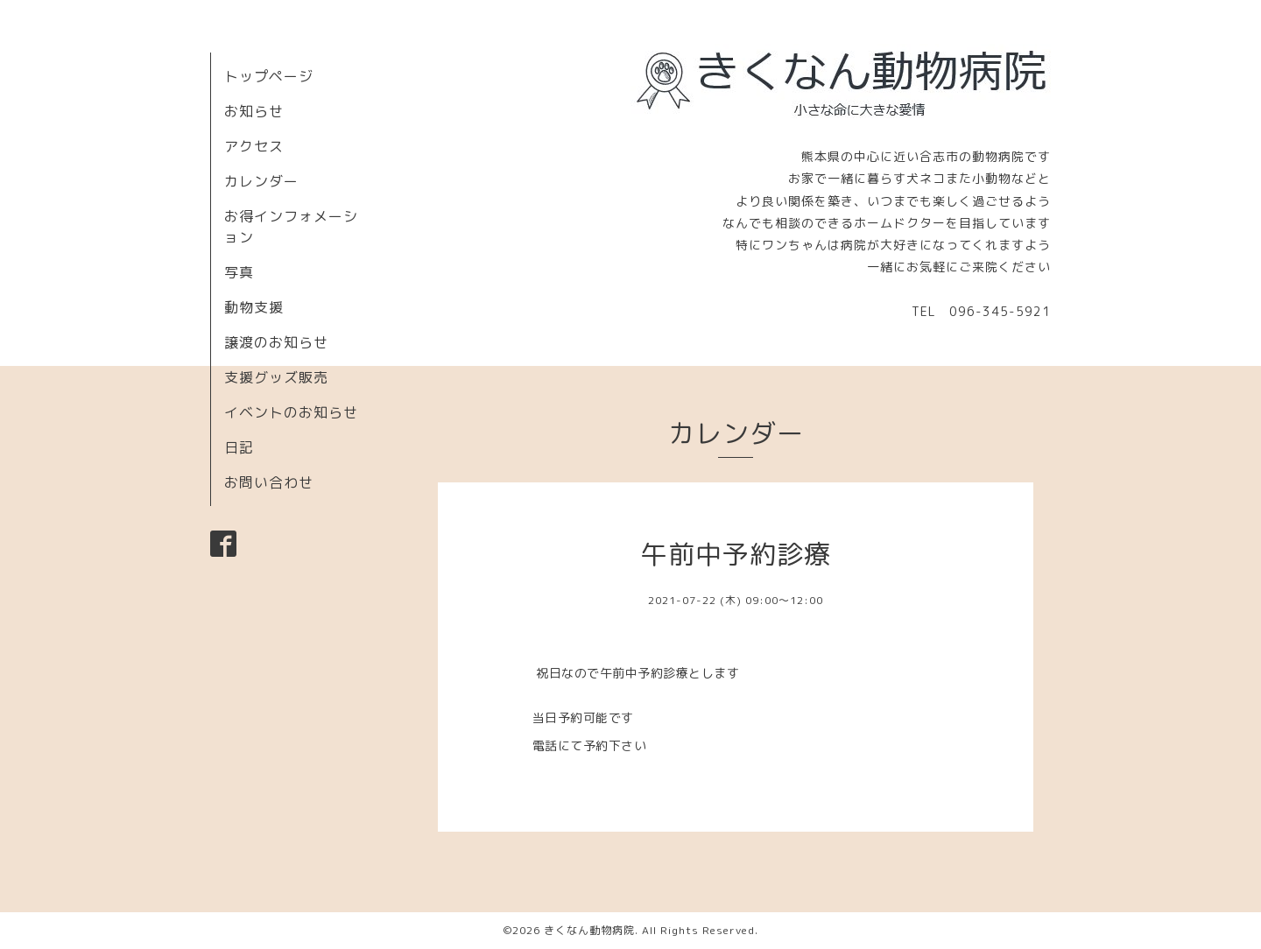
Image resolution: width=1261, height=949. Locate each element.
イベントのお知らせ (291, 412)
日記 (239, 447)
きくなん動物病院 (589, 930)
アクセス (254, 146)
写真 (239, 272)
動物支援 (254, 307)
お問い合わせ (268, 482)
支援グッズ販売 (276, 377)
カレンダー (261, 181)
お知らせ (254, 111)
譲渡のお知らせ (276, 342)
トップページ (268, 76)
